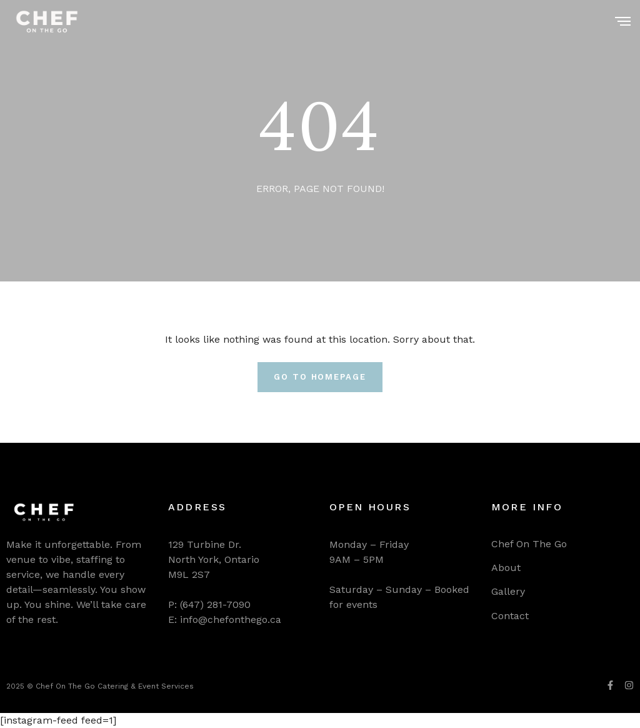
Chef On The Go (529, 544)
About (506, 568)
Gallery (508, 591)
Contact (510, 616)
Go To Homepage (320, 377)
